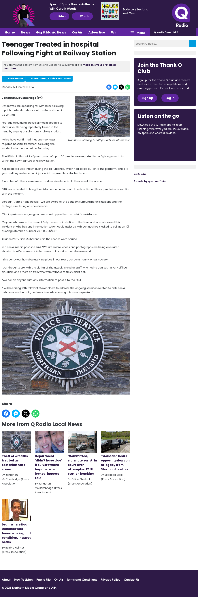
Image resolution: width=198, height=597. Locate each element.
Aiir (53, 587)
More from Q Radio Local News (51, 78)
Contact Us (131, 579)
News (25, 32)
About (6, 579)
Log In (170, 98)
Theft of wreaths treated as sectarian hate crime (16, 451)
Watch (82, 16)
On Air (77, 32)
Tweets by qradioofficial (150, 181)
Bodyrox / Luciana (135, 9)
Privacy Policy (110, 579)
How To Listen (23, 579)
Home (10, 32)
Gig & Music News (51, 32)
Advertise (96, 32)
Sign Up (147, 98)
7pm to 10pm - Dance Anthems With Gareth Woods (72, 6)
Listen (59, 16)
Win (114, 32)
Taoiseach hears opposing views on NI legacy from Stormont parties (115, 451)
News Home (15, 78)
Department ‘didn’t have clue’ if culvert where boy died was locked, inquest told (49, 455)
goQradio (140, 174)
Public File (43, 579)
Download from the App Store (151, 143)
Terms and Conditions (82, 579)
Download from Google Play (151, 152)
